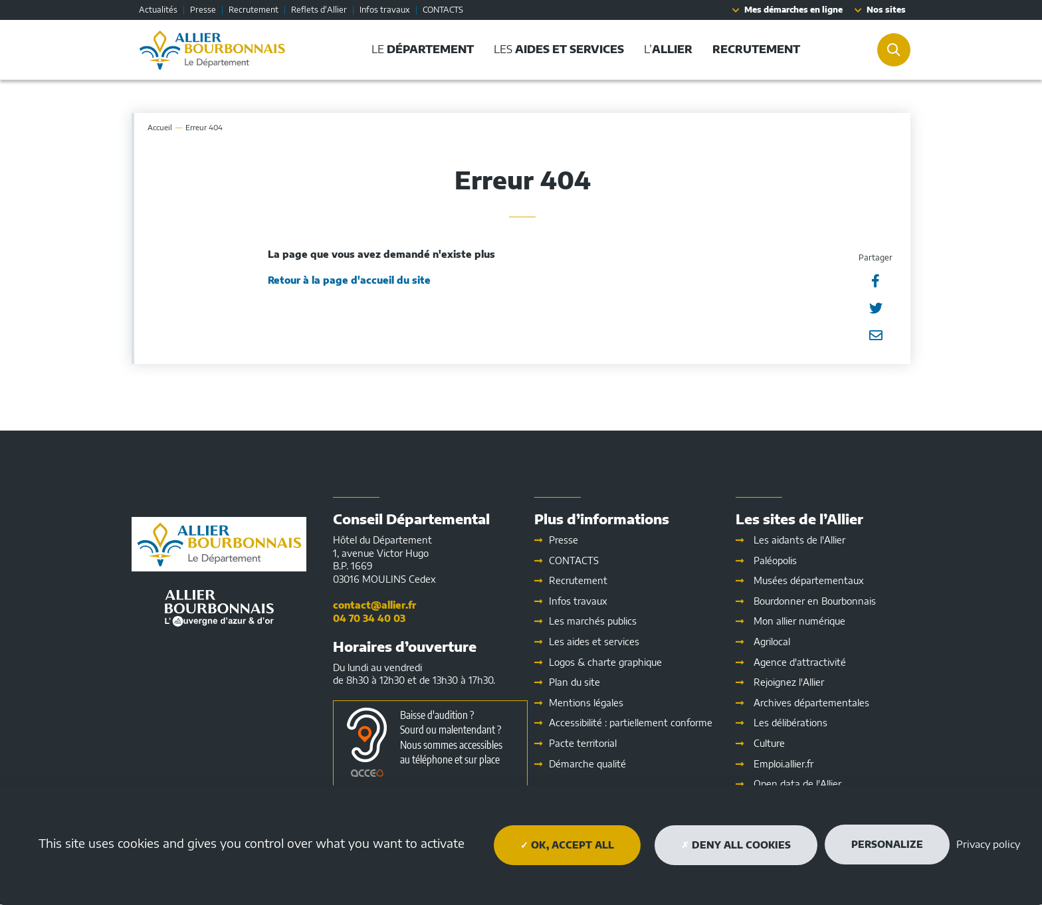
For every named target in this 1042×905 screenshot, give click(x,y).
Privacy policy (988, 844)
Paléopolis (775, 560)
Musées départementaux (809, 580)
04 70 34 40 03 (369, 618)
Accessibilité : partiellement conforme (630, 722)
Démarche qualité (587, 763)
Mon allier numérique (799, 621)
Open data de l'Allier (797, 783)
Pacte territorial (583, 743)
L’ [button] (668, 49)
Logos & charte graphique (605, 662)
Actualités (158, 10)
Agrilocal (772, 641)
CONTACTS (443, 10)
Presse (203, 10)
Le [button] (422, 49)
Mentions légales (586, 702)
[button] (756, 49)
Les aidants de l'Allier (799, 540)
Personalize (887, 844)
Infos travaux (385, 10)
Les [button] (559, 49)
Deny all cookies (736, 845)
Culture (769, 743)
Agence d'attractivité (800, 662)
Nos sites (886, 10)
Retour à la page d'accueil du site (349, 280)
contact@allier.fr (374, 605)
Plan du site (574, 682)
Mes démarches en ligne (793, 10)
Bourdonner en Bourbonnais (815, 601)
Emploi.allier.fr (783, 763)
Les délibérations (790, 722)
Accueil (160, 127)
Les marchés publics (593, 621)
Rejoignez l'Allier (789, 682)
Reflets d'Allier (319, 10)
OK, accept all (567, 845)
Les (594, 641)
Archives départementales (811, 702)
